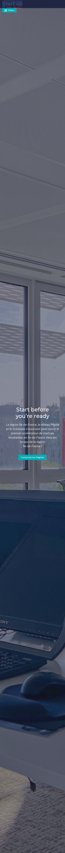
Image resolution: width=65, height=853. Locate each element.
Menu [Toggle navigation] (9, 10)
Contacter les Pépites (32, 457)
